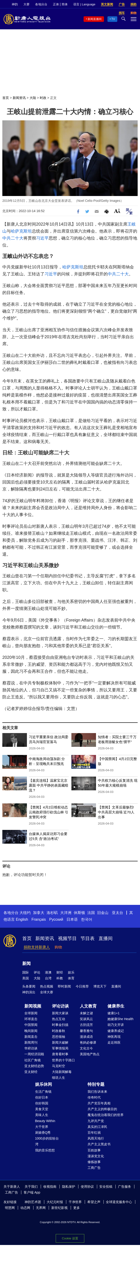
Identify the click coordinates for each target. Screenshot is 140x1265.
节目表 (88, 938)
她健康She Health (120, 1019)
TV (113, 19)
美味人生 (41, 1115)
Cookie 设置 (70, 1238)
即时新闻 (64, 986)
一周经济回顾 (34, 1054)
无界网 (41, 1208)
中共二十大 (12, 238)
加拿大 (38, 913)
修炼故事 (94, 1162)
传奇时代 (94, 1097)
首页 (5, 98)
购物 (58, 947)
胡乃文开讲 (115, 1025)
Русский (56, 919)
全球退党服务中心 (119, 1202)
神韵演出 (28, 992)
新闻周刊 (30, 1042)
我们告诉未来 (97, 1091)
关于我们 (31, 1186)
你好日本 (41, 1097)
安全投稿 (105, 1186)
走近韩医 (114, 1042)
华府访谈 (30, 1048)
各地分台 (41, 4)
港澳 (48, 972)
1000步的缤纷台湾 (47, 1141)
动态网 (25, 1208)
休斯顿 (79, 913)
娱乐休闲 (43, 1084)
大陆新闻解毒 (62, 1072)
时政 (43, 98)
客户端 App (32, 1192)
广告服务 (124, 1186)
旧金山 (102, 913)
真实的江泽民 (97, 1127)
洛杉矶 (52, 913)
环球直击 (30, 1019)
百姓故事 (94, 1150)
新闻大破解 (60, 1042)
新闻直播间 (95, 19)
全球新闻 (30, 1013)
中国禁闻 (30, 1025)
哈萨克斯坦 (21, 231)
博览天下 (100, 986)
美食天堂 (41, 1109)
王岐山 (10, 256)
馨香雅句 (86, 1031)
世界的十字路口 (63, 1060)
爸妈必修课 (88, 1042)
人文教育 (88, 1006)
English (22, 919)
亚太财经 (30, 1072)
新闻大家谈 (60, 1013)
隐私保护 (68, 1186)
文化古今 (86, 1048)
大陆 (32, 98)
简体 (65, 4)
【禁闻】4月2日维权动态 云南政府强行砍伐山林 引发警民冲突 (48, 812)
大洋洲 (65, 913)
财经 (59, 972)
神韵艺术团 (33, 1202)
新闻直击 (30, 1036)
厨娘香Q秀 (43, 1132)
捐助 (133, 4)
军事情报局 (60, 1048)
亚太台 (117, 913)
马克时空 (58, 1066)
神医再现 (114, 1036)
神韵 (15, 4)
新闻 (26, 963)
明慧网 (10, 1208)
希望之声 (93, 1202)
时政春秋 (58, 1031)
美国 (25, 978)
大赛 (26, 4)
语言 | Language (84, 4)
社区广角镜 (32, 1060)
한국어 (86, 919)
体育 (71, 978)
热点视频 (46, 986)
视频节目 (67, 938)
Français (38, 919)
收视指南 (49, 1186)
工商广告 (94, 1168)
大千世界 (41, 1127)
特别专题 (96, 1084)
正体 (56, 4)
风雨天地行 (96, 1138)
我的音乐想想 (45, 1150)
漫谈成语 (86, 1036)
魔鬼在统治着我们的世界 (106, 1115)
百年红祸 (94, 1132)
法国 (91, 913)
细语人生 (58, 1077)
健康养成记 (115, 1031)
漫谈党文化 (96, 1156)
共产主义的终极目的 (102, 1109)
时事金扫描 (60, 1025)
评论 (37, 972)
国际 (25, 972)
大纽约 (25, 913)
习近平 (42, 238)
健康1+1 (113, 1013)
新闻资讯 (19, 98)
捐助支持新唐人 (37, 947)
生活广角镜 (43, 1091)
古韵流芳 (86, 1025)
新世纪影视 (59, 1208)
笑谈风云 (86, 1019)
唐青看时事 (60, 1054)
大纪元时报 (55, 1202)
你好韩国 (41, 1103)
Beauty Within (45, 1121)
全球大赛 (46, 992)
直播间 (106, 938)
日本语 (72, 919)
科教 (59, 978)
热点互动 (58, 1019)
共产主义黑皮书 (99, 1144)
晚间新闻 (30, 1031)
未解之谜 (86, 1013)
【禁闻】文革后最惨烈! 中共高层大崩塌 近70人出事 (116, 812)
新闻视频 (32, 1006)
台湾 (48, 978)
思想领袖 (58, 1036)
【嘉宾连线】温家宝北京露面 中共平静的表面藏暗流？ (48, 785)
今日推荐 (82, 986)
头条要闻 (28, 986)
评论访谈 (60, 1006)
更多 (76, 1208)
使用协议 (87, 1186)
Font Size (117, 211)
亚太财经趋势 (34, 1066)
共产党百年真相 (99, 1103)
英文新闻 (107, 4)
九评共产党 (96, 1121)
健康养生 (115, 1006)
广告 (122, 4)
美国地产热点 (89, 1054)
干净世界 (75, 1202)
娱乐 (71, 972)
